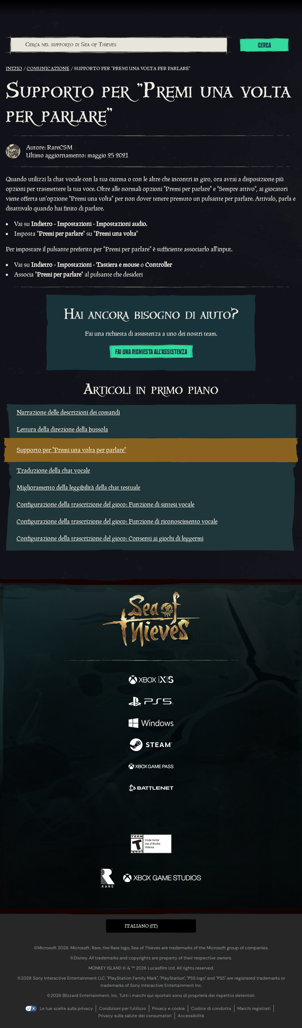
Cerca (264, 45)
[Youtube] (150, 813)
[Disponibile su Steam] (151, 746)
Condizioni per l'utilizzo (122, 1008)
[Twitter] (113, 812)
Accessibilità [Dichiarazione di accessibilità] (191, 1016)
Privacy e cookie (168, 1008)
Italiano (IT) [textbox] (141, 926)
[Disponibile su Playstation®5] (151, 702)
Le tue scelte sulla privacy (66, 1008)
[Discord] (172, 813)
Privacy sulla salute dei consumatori (135, 1016)
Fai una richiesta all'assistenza (151, 352)
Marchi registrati (254, 1008)
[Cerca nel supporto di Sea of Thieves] (119, 45)
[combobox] (118, 45)
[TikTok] (186, 813)
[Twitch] (129, 813)
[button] (151, 926)
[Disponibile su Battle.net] (151, 789)
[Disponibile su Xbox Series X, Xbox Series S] (151, 681)
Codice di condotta (211, 1008)
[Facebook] (99, 812)
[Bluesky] (201, 813)
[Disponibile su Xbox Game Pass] (151, 767)
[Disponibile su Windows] (151, 724)
